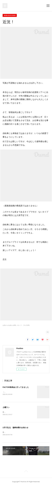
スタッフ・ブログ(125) (23, 325)
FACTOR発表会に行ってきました (16, 387)
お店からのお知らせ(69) (9, 325)
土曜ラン (6, 407)
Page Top (26, 472)
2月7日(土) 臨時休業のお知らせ (15, 428)
